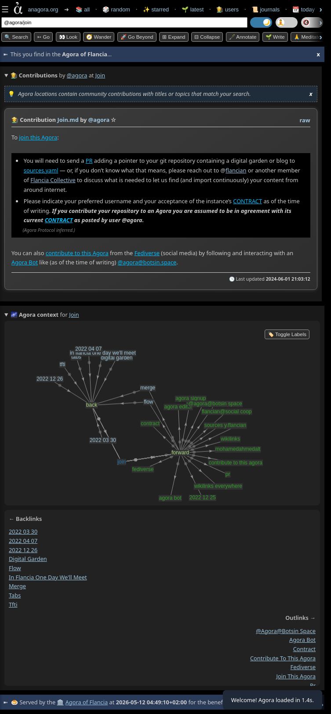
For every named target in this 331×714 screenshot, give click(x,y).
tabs (15, 595)
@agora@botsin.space (147, 262)
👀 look (68, 37)
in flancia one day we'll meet (48, 577)
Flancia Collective (52, 180)
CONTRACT (247, 201)
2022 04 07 (23, 540)
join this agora (296, 676)
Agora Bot (24, 262)
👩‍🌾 (14, 120)
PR (89, 161)
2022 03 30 (23, 531)
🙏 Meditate (307, 37)
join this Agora (38, 137)
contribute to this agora (283, 658)
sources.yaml (41, 170)
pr (313, 685)
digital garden (28, 559)
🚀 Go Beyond (136, 37)
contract (304, 648)
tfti (13, 604)
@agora (77, 75)
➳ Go (43, 37)
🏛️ (60, 702)
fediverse (303, 667)
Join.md (68, 120)
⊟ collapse (207, 37)
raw (305, 120)
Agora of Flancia (86, 702)
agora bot (302, 640)
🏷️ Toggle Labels (287, 334)
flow (15, 567)
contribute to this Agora (77, 253)
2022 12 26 (23, 549)
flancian (236, 170)
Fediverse (147, 253)
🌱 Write (275, 37)
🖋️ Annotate (243, 37)
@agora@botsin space (286, 630)
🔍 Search (16, 37)
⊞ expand (173, 37)
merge (17, 586)
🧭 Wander (98, 37)
